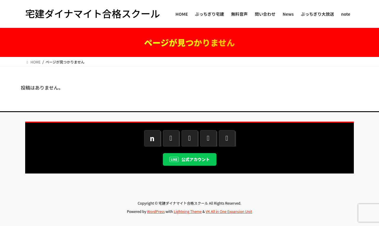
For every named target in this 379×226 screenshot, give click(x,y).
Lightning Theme (188, 211)
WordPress (156, 211)
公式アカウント (195, 159)
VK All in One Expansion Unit (229, 211)
